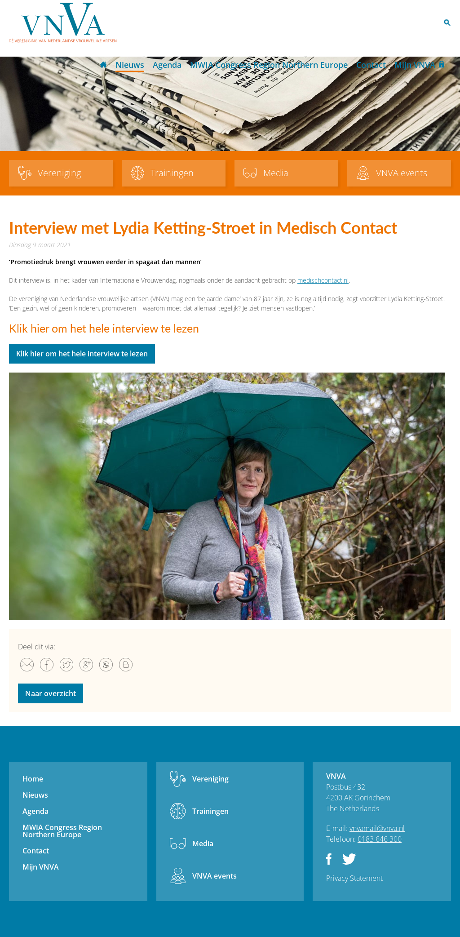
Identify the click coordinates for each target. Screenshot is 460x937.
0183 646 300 (380, 839)
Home (103, 65)
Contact (371, 64)
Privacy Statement (354, 878)
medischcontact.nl (323, 280)
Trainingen (210, 811)
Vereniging (210, 779)
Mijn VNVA (414, 64)
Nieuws (129, 64)
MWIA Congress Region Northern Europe (269, 64)
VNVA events (214, 876)
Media (202, 843)
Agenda (167, 64)
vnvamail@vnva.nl (377, 828)
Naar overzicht (50, 693)
